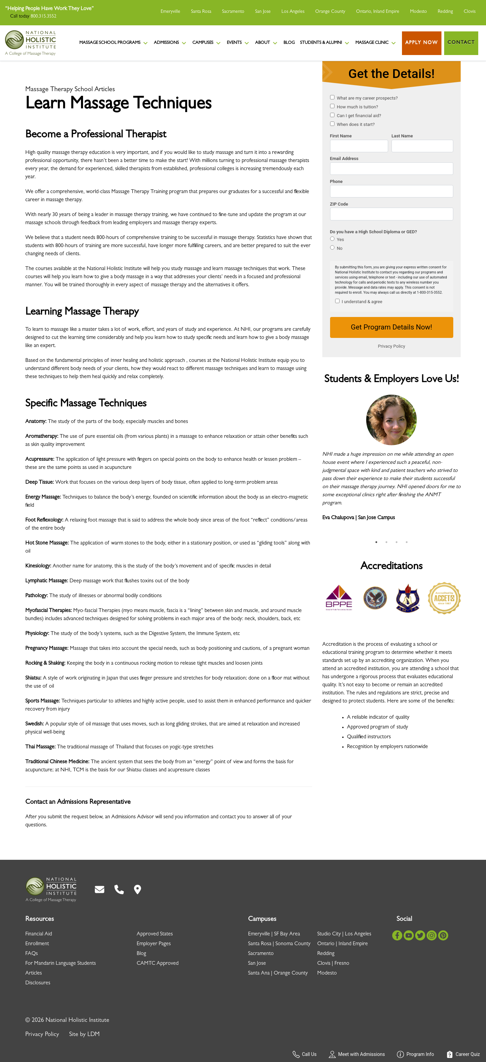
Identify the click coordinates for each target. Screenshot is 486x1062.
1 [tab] (376, 542)
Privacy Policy (42, 1035)
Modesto (418, 11)
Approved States (155, 934)
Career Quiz (463, 1054)
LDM (93, 1035)
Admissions (170, 43)
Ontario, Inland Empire (377, 11)
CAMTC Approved (158, 963)
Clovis (470, 11)
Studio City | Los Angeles (344, 934)
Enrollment (37, 944)
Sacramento (233, 11)
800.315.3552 (43, 16)
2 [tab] (386, 542)
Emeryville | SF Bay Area (274, 934)
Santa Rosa (201, 11)
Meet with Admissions (357, 1054)
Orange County (330, 11)
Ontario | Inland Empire (342, 944)
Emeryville (170, 11)
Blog (289, 43)
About (266, 43)
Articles (33, 973)
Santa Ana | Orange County (278, 973)
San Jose (263, 11)
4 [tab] (406, 542)
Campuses (206, 43)
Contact (461, 43)
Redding (445, 11)
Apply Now (421, 43)
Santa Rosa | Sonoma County (279, 944)
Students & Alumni (325, 43)
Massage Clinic (376, 43)
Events (238, 43)
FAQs (31, 954)
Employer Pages (154, 944)
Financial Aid (38, 934)
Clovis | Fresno (333, 963)
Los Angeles (292, 11)
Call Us (305, 1054)
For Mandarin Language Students (60, 963)
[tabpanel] (391, 462)
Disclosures (37, 983)
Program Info (415, 1054)
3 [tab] (396, 542)
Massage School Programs (113, 43)
